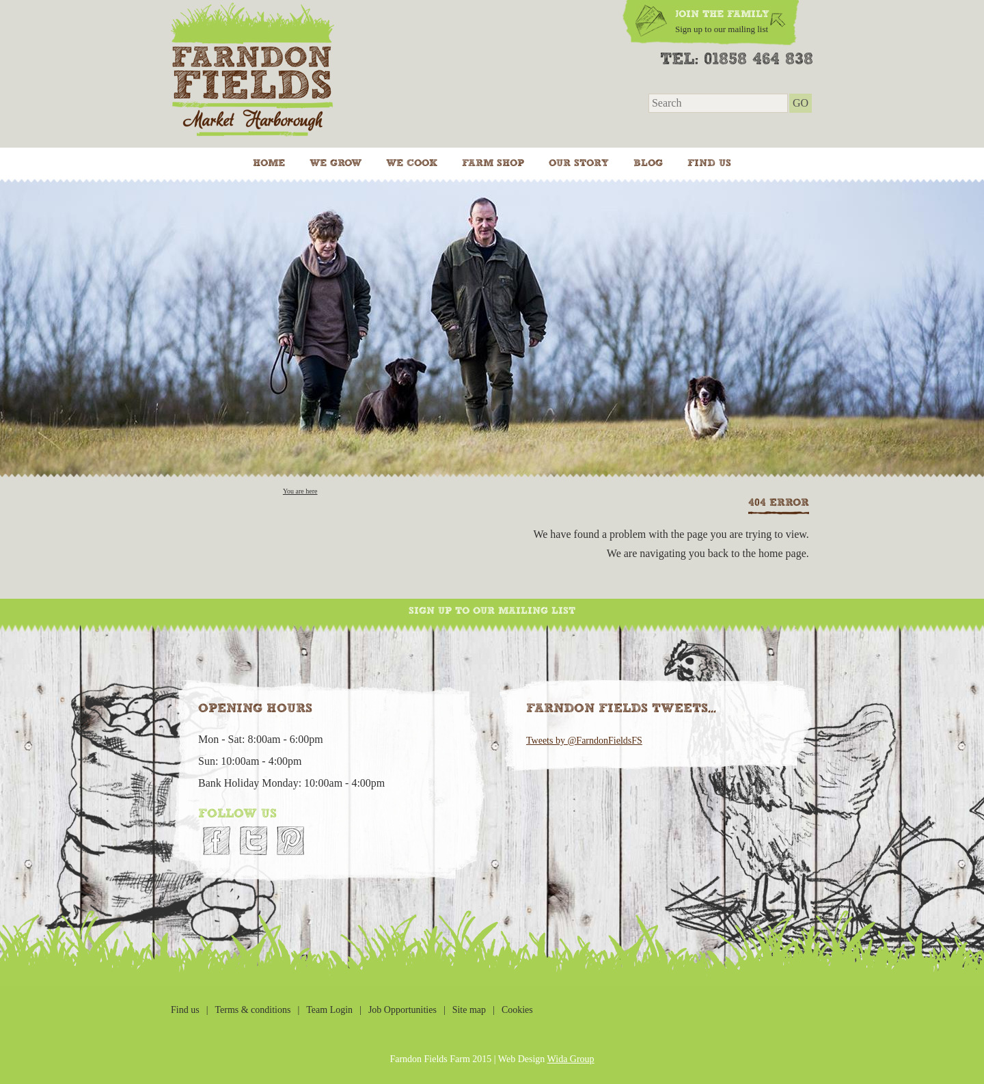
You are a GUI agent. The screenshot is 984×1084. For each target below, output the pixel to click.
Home (269, 163)
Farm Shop (493, 163)
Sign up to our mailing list (492, 611)
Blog (648, 163)
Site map (469, 1010)
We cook (411, 163)
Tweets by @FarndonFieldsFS (584, 740)
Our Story (579, 163)
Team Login (329, 1010)
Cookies (517, 1010)
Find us (709, 163)
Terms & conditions (252, 1010)
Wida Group (570, 1059)
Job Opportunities (402, 1010)
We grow (335, 163)
